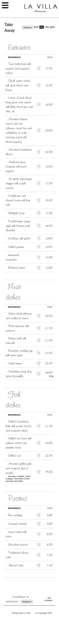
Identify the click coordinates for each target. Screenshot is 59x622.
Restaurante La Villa (21, 613)
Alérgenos (26, 601)
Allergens (27, 27)
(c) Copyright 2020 (43, 613)
